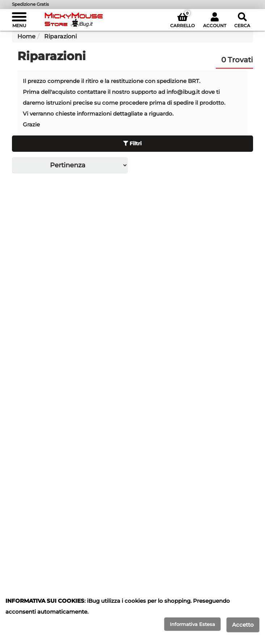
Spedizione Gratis (30, 4)
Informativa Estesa (192, 624)
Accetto (243, 624)
